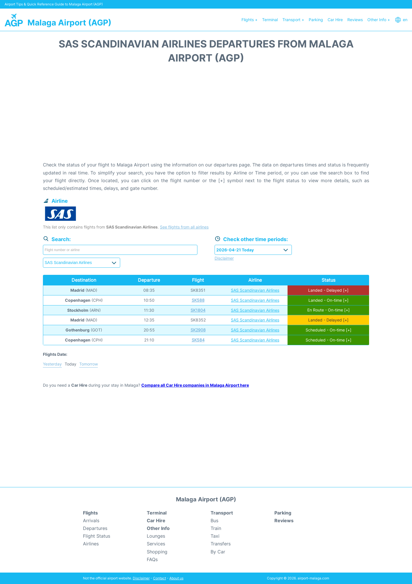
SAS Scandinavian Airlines (255, 290)
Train (216, 528)
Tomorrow (88, 363)
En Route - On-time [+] (328, 310)
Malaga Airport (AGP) (69, 23)
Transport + (293, 19)
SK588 (198, 300)
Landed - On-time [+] (328, 300)
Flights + (249, 19)
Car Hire (335, 19)
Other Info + (378, 19)
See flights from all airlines (184, 227)
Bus (214, 520)
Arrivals (91, 520)
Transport (222, 513)
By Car (218, 552)
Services (156, 544)
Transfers (221, 544)
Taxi (215, 536)
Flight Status (96, 536)
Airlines (91, 544)
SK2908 (198, 329)
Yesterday (52, 363)
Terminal (270, 19)
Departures (95, 528)
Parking (316, 19)
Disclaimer (141, 578)
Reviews (355, 19)
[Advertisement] (206, 115)
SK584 (198, 339)
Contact (159, 578)
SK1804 (198, 310)
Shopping (157, 552)
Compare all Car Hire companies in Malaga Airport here (195, 385)
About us (176, 578)
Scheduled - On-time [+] (328, 329)
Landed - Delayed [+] (328, 290)
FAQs (152, 559)
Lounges (156, 536)
